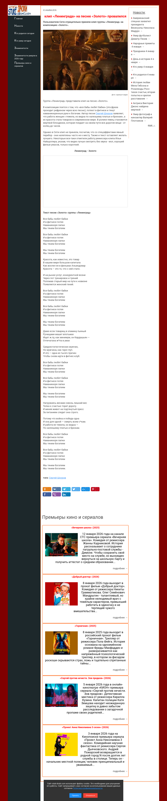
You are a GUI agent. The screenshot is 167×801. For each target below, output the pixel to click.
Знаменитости (21, 48)
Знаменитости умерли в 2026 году (25, 57)
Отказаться (90, 795)
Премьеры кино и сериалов (22, 64)
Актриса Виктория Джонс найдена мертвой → (142, 106)
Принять (75, 795)
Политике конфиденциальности (87, 788)
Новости (18, 25)
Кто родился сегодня (24, 33)
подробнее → (120, 568)
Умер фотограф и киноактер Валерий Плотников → (141, 117)
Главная (18, 18)
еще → (151, 125)
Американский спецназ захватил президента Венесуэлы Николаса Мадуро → (142, 24)
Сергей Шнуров (104, 113)
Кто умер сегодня (22, 40)
